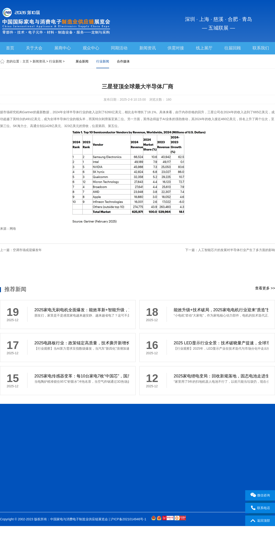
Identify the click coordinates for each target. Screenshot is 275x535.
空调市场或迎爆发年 (27, 250)
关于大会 (34, 48)
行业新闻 (55, 61)
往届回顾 (232, 48)
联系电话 (260, 508)
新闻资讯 (147, 48)
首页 (10, 48)
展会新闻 (82, 61)
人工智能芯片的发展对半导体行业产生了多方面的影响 (236, 250)
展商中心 (62, 48)
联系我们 (261, 48)
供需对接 (176, 48)
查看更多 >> (265, 288)
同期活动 (119, 48)
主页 (25, 61)
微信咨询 (260, 495)
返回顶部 (260, 521)
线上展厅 (204, 48)
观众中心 (91, 48)
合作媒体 (123, 61)
